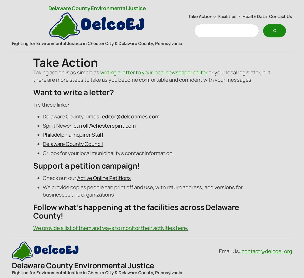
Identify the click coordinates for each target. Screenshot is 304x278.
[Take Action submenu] (214, 16)
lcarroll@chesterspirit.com (104, 125)
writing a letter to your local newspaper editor (154, 72)
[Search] (274, 30)
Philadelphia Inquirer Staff (73, 134)
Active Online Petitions (104, 178)
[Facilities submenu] (239, 16)
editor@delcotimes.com (131, 116)
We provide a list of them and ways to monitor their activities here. (110, 228)
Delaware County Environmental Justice (97, 8)
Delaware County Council (73, 144)
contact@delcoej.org (267, 251)
